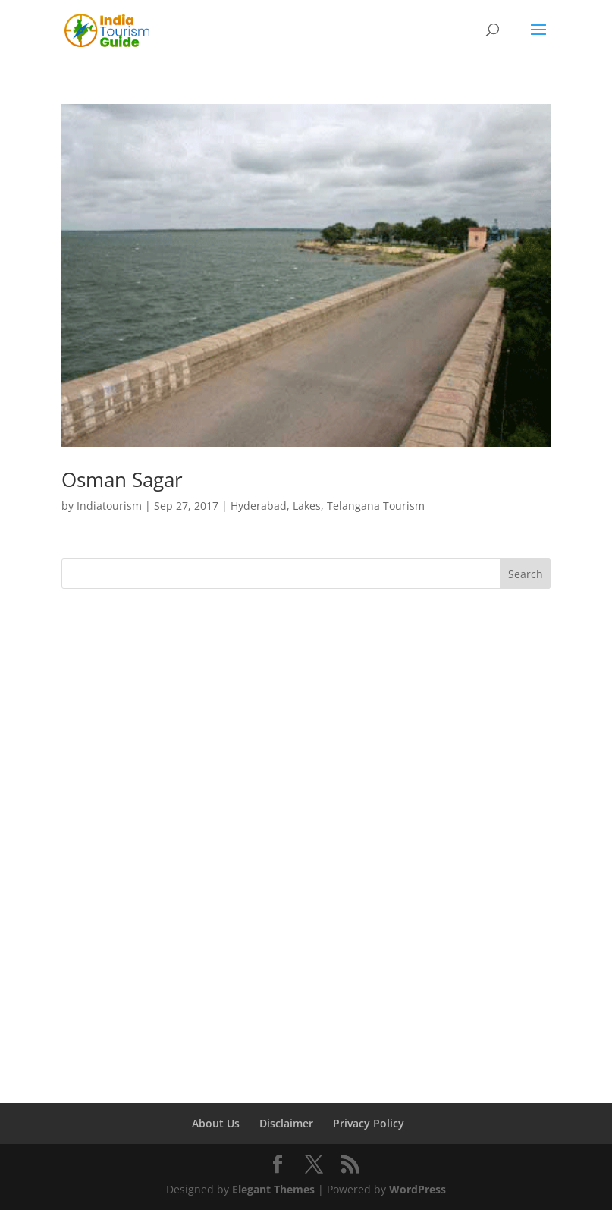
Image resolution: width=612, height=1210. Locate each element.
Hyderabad (259, 505)
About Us (216, 1123)
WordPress (417, 1189)
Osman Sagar (122, 479)
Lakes (307, 505)
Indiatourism (109, 505)
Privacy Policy (368, 1123)
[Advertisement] (306, 717)
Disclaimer (286, 1123)
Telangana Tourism (376, 505)
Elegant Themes (273, 1189)
